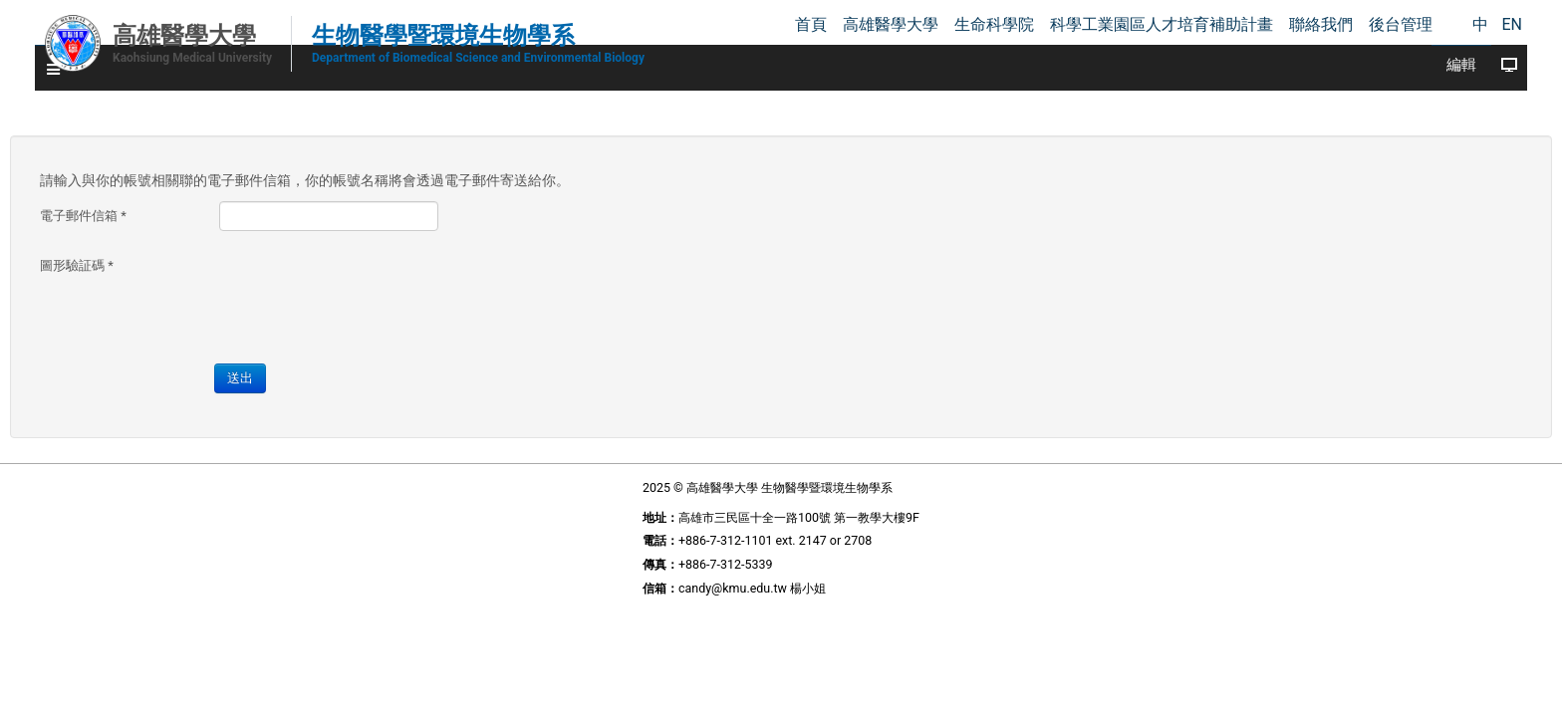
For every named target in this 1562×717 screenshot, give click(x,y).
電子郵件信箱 (271, 200)
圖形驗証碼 (265, 250)
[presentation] (558, 275)
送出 (423, 358)
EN (1511, 24)
